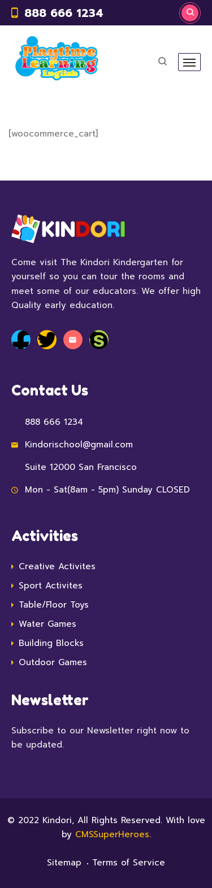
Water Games (47, 624)
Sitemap (64, 862)
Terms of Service (128, 862)
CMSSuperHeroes (112, 834)
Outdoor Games (53, 662)
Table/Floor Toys (54, 605)
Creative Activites (57, 566)
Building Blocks (51, 643)
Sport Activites (51, 585)
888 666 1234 (63, 13)
